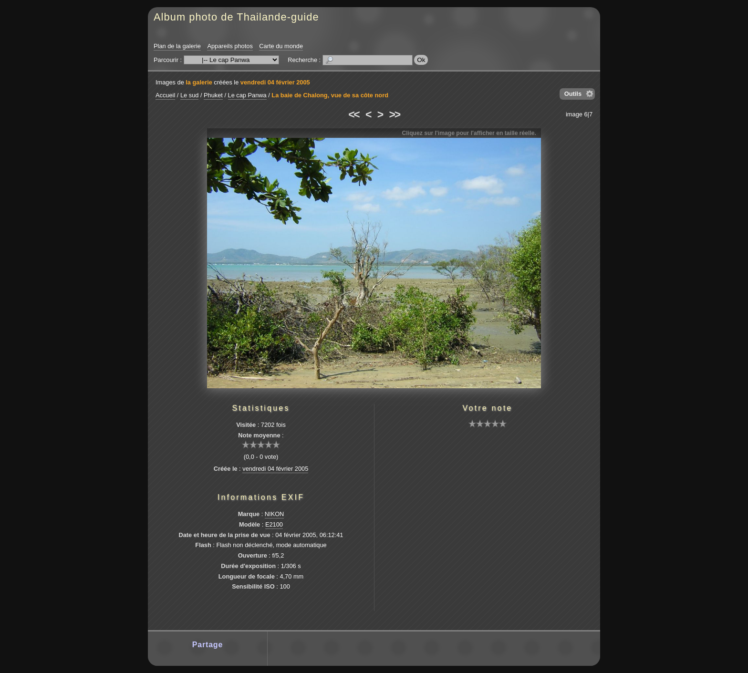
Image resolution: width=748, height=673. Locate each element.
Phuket (213, 95)
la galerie (199, 82)
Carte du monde (281, 46)
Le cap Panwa (247, 95)
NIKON (274, 514)
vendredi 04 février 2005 (275, 82)
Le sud (189, 95)
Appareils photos (229, 46)
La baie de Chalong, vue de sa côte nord (329, 95)
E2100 (274, 524)
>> (394, 114)
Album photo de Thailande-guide (236, 17)
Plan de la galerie (177, 46)
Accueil (165, 95)
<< (353, 114)
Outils (573, 93)
